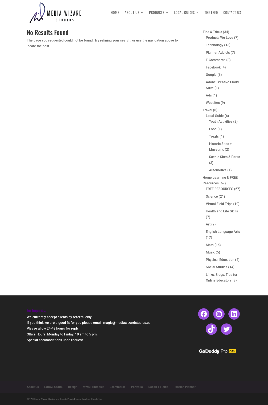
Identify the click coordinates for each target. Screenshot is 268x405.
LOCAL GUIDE (53, 387)
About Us (132, 13)
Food (213, 129)
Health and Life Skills (222, 211)
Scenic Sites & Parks (224, 157)
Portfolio (137, 387)
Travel (207, 110)
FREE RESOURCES (219, 189)
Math (210, 245)
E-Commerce (215, 60)
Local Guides (184, 13)
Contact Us (232, 13)
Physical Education (220, 260)
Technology (214, 45)
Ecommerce (118, 387)
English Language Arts (223, 232)
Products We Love (219, 38)
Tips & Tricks (212, 32)
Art (208, 224)
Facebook (213, 67)
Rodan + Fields (158, 387)
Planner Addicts (218, 53)
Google (211, 75)
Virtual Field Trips (219, 204)
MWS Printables (93, 387)
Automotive (217, 170)
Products (157, 13)
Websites (213, 103)
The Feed (211, 13)
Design (72, 387)
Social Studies (216, 267)
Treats (214, 136)
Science (212, 196)
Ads (209, 95)
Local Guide (215, 116)
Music (210, 252)
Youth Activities (220, 121)
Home (115, 13)
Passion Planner (185, 387)
